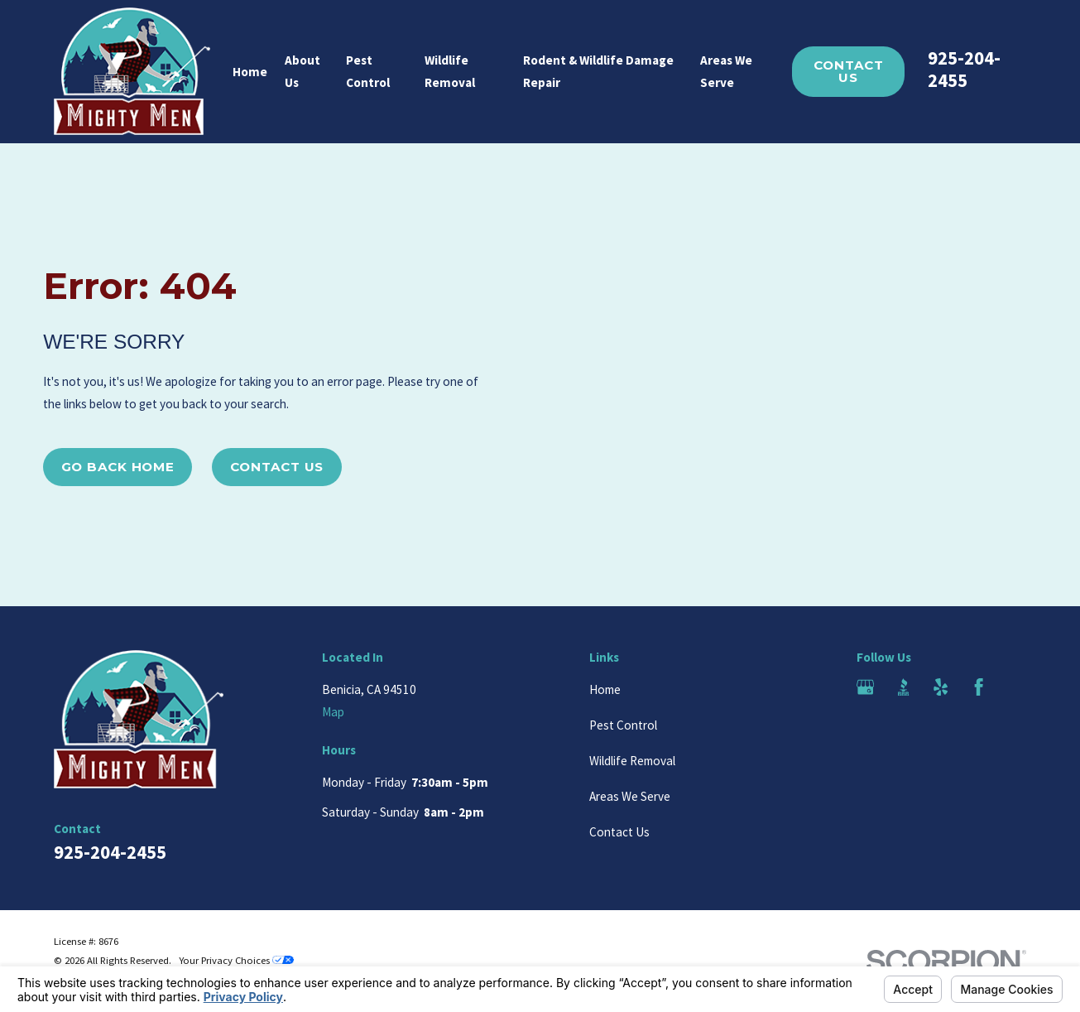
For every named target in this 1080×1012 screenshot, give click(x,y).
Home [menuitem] (250, 72)
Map (333, 712)
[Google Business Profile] (865, 687)
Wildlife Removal (632, 761)
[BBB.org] (903, 687)
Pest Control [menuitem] (368, 71)
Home (605, 689)
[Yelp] (940, 687)
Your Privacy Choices (236, 960)
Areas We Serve (629, 796)
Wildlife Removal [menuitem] (450, 71)
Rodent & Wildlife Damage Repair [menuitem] (598, 71)
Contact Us (849, 71)
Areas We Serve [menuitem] (726, 71)
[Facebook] (978, 687)
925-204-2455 (964, 69)
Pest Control (623, 725)
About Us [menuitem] (302, 71)
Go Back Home (118, 467)
